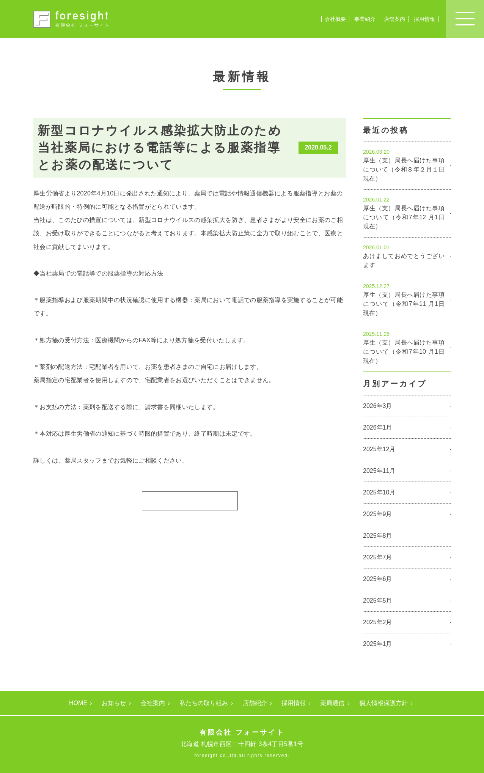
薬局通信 (332, 703)
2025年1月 (377, 644)
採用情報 (424, 19)
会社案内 (153, 703)
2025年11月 (379, 471)
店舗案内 (394, 19)
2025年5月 (377, 600)
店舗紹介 (255, 703)
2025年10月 (379, 492)
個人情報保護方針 (383, 703)
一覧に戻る (187, 500)
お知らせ (114, 703)
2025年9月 (377, 514)
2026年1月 (377, 427)
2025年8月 (377, 535)
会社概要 (335, 19)
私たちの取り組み (203, 703)
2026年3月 (377, 406)
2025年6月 (377, 579)
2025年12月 (379, 449)
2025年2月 (377, 622)
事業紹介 (365, 19)
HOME (78, 703)
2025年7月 (377, 557)
